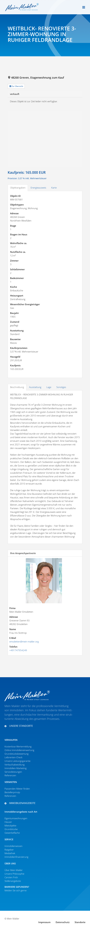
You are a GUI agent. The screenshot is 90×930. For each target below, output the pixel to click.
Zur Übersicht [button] (16, 86)
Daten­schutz (62, 922)
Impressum (44, 922)
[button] (39, 726)
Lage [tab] (48, 387)
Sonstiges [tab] (61, 387)
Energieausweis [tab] (38, 187)
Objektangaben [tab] (17, 187)
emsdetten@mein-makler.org (24, 641)
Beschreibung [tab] (17, 387)
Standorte (80, 922)
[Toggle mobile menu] (83, 7)
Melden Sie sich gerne (16, 890)
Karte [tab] (54, 187)
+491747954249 (18, 650)
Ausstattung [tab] (35, 387)
